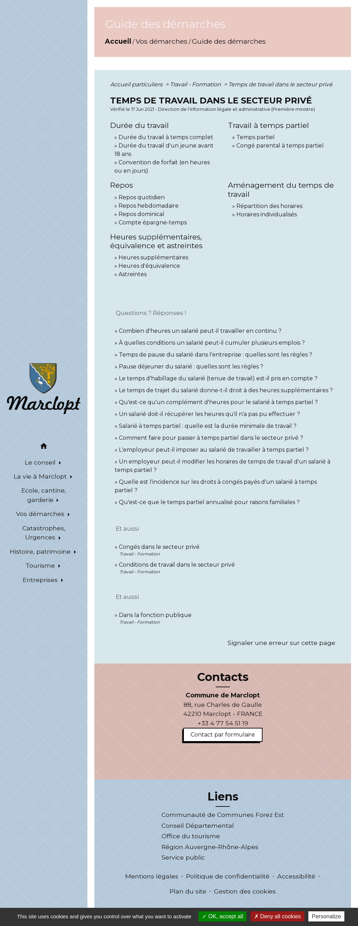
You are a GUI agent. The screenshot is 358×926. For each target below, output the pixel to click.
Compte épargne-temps (153, 222)
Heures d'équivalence (149, 266)
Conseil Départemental (198, 825)
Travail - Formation (196, 84)
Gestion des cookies (245, 891)
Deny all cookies (277, 916)
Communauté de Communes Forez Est (223, 814)
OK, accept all (222, 916)
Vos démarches (161, 41)
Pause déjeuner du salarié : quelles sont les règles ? (191, 366)
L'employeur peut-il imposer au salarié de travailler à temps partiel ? (214, 449)
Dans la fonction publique (155, 615)
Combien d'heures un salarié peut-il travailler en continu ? (200, 331)
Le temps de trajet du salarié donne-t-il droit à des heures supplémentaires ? (226, 390)
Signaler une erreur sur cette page (281, 642)
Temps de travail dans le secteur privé (280, 84)
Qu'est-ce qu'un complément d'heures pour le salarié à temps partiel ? (218, 402)
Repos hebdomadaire (149, 205)
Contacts (223, 677)
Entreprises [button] (41, 579)
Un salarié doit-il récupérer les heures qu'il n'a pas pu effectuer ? (209, 414)
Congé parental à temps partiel (280, 145)
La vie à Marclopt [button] (41, 476)
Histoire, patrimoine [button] (41, 551)
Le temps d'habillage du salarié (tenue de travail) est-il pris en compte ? (218, 378)
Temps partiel (255, 137)
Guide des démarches (229, 41)
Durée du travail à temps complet (166, 137)
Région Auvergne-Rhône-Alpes (210, 846)
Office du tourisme (191, 836)
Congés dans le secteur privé (159, 547)
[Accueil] (43, 388)
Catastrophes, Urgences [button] (43, 532)
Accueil (118, 41)
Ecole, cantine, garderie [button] (43, 495)
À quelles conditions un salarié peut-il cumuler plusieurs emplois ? (212, 342)
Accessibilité (296, 876)
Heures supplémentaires (153, 257)
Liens (222, 796)
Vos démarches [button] (41, 513)
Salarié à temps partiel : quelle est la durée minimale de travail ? (207, 426)
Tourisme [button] (41, 565)
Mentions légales (151, 876)
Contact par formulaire (223, 734)
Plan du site (188, 891)
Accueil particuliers (137, 84)
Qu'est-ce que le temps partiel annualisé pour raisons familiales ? (209, 502)
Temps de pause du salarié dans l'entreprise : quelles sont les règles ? (215, 354)
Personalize (326, 916)
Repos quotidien (142, 197)
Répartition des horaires (269, 206)
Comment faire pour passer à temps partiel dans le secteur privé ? (211, 438)
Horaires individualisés (266, 214)
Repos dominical (141, 214)
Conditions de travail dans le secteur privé (177, 564)
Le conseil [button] (41, 462)
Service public (183, 857)
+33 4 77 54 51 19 (223, 723)
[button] (43, 447)
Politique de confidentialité (228, 876)
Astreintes (132, 274)
